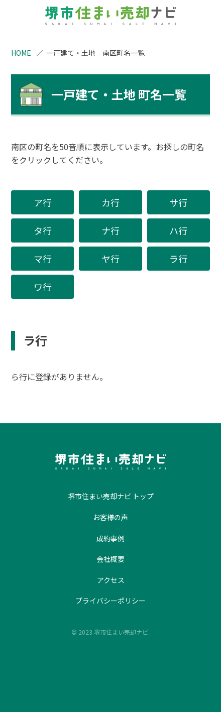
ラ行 (178, 258)
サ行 (178, 202)
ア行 (43, 202)
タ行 (43, 230)
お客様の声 (110, 517)
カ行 (110, 202)
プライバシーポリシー (110, 601)
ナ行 (110, 230)
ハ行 (178, 230)
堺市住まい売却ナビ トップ (111, 496)
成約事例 (110, 538)
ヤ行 (110, 258)
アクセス (111, 580)
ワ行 (43, 286)
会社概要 (110, 559)
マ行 (43, 258)
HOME (21, 53)
